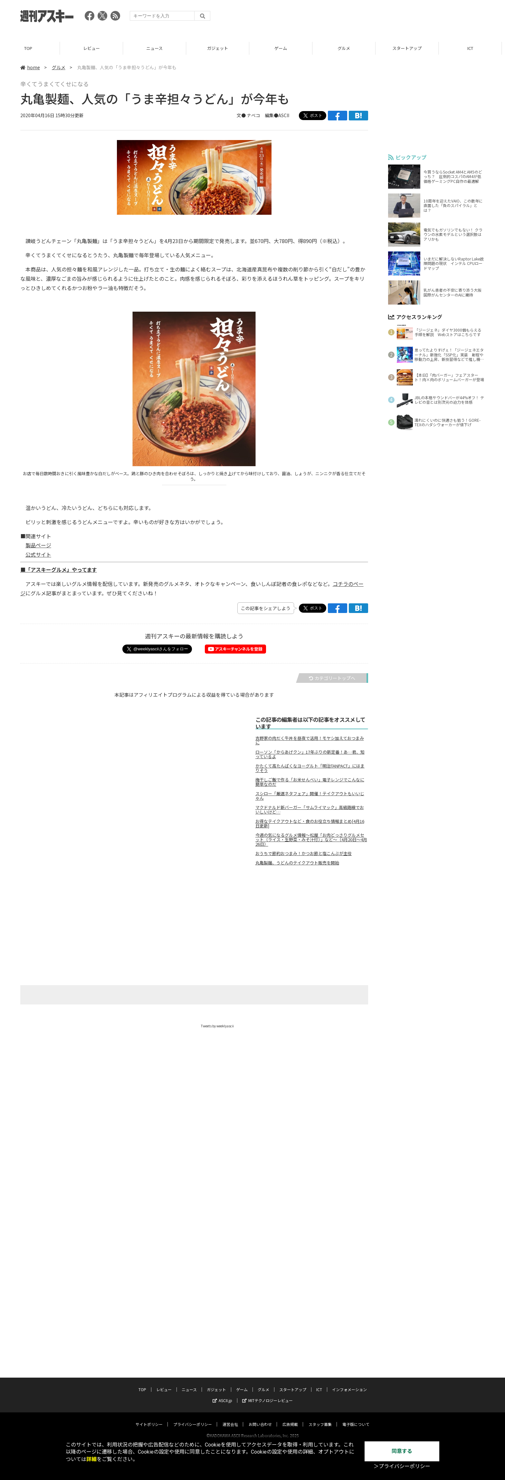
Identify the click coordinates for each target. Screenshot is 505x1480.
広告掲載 (290, 1418)
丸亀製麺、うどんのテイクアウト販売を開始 (297, 863)
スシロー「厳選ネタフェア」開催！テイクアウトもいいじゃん (309, 795)
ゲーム (284, 48)
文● (242, 115)
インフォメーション (349, 1383)
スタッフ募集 (320, 1418)
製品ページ (38, 545)
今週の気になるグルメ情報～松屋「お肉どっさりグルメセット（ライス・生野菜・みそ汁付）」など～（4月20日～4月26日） (311, 839)
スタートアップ (410, 48)
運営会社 (230, 1418)
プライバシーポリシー (192, 1418)
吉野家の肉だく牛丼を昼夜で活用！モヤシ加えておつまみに (309, 740)
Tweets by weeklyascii (217, 1025)
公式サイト (38, 554)
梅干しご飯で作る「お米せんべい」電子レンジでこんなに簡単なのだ (309, 782)
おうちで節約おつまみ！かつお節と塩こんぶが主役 (303, 853)
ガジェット (220, 48)
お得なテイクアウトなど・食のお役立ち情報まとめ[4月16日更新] (309, 823)
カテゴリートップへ (332, 678)
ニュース (157, 48)
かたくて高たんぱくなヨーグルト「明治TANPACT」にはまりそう (310, 768)
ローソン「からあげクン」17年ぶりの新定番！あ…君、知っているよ (310, 754)
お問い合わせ (260, 1418)
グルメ (347, 48)
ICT (473, 48)
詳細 (91, 1459)
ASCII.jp (222, 1394)
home (30, 67)
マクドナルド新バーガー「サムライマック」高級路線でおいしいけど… (309, 809)
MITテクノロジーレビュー (267, 1394)
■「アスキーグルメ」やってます (58, 569)
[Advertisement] (367, 17)
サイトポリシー (149, 1418)
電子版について (355, 1418)
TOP (31, 48)
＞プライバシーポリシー (402, 1466)
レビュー (94, 48)
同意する (402, 1451)
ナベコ (253, 115)
